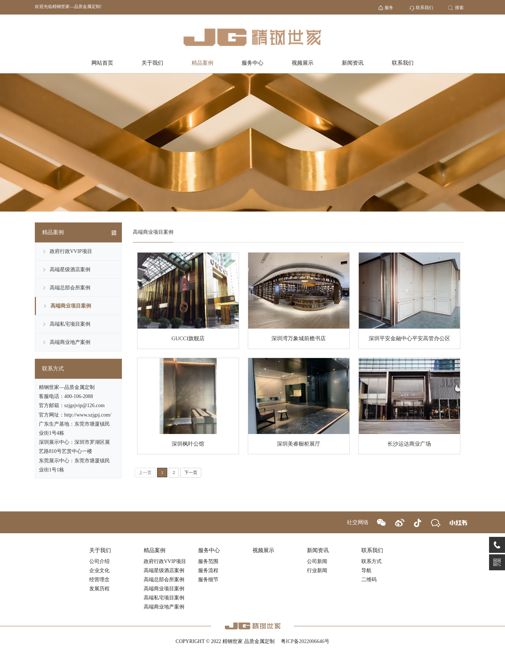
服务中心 (252, 63)
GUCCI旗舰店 (188, 338)
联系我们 (403, 63)
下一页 (190, 472)
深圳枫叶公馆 (188, 444)
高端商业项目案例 (70, 306)
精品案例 (202, 63)
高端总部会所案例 (70, 287)
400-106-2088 (78, 396)
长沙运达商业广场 (409, 444)
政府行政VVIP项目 (71, 251)
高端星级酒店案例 (70, 269)
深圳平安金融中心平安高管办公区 (409, 338)
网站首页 (102, 63)
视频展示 (302, 63)
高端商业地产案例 (70, 342)
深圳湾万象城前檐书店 (298, 338)
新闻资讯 (353, 63)
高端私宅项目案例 (70, 324)
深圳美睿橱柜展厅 (298, 444)
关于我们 (152, 63)
